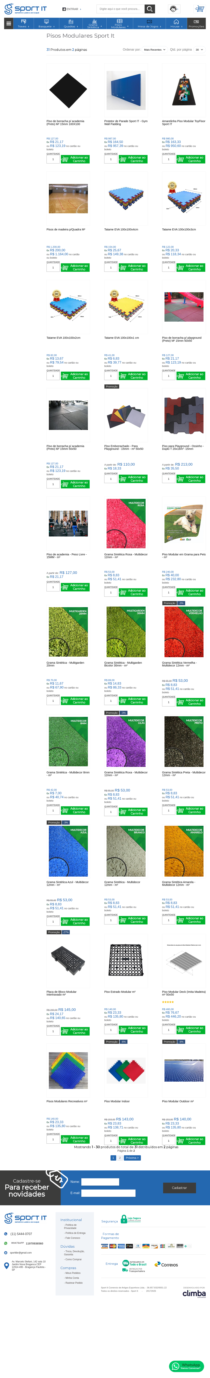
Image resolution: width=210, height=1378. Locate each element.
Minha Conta (72, 1335)
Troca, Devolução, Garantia (74, 1310)
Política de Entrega (75, 1290)
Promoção (111, 405)
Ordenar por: (132, 49)
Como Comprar (74, 1316)
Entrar (72, 9)
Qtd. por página (181, 49)
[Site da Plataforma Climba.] (194, 1349)
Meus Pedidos (73, 1330)
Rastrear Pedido (74, 1340)
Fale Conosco (73, 1295)
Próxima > (132, 1215)
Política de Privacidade (70, 1284)
